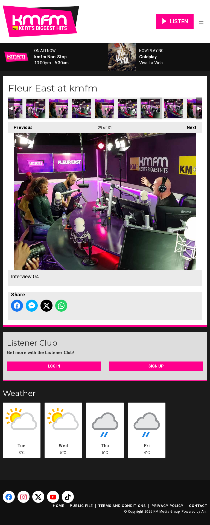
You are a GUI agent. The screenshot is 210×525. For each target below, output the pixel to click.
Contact (198, 506)
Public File (81, 506)
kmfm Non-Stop (50, 56)
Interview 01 (173, 108)
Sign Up (156, 366)
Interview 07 (35, 108)
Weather (19, 393)
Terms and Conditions (122, 506)
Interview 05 (81, 108)
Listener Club (32, 343)
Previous (20, 126)
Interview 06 (104, 108)
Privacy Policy (167, 506)
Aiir (203, 511)
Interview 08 (58, 108)
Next (188, 126)
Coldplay (148, 56)
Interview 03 (127, 108)
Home (58, 506)
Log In (54, 366)
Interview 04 (150, 108)
